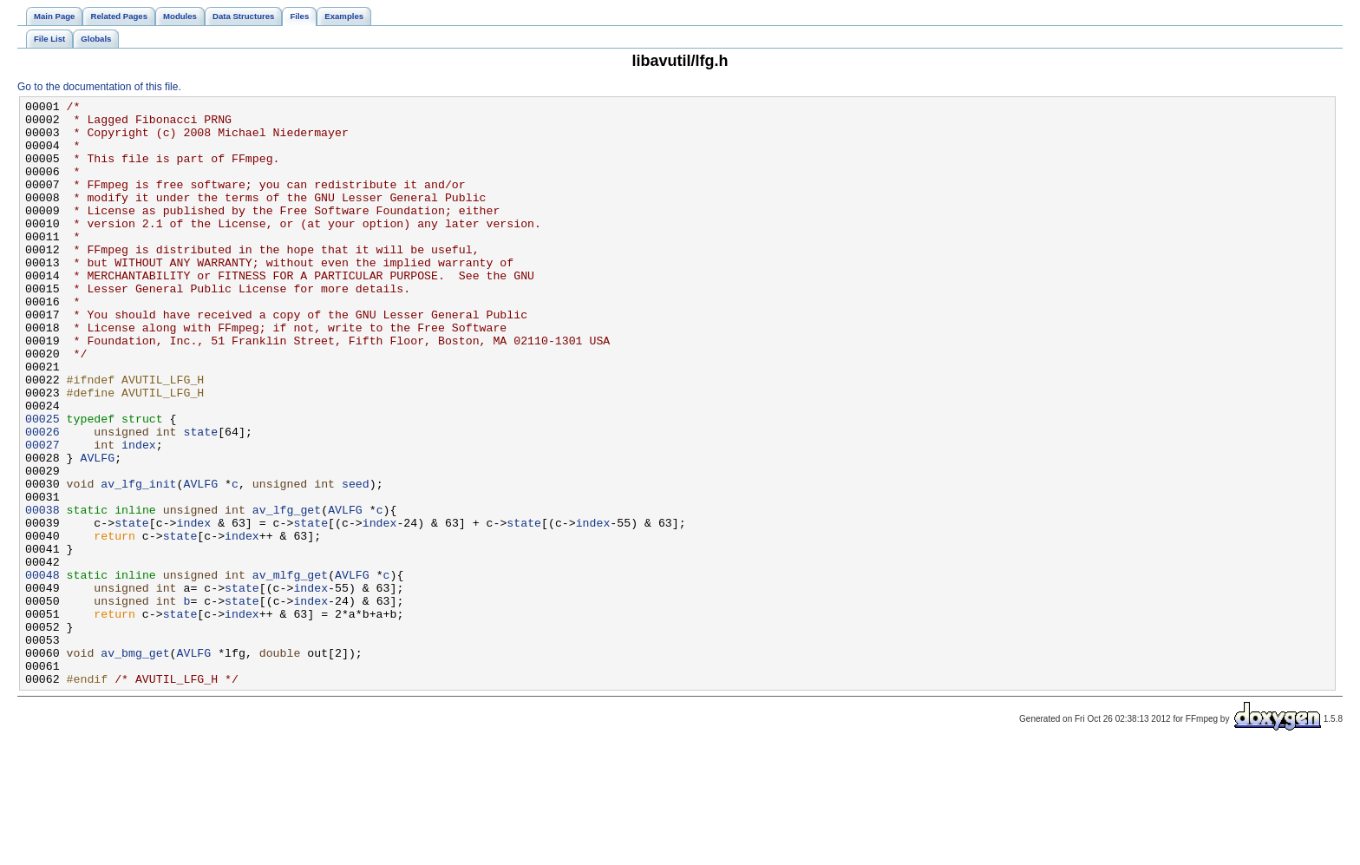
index (138, 514)
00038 (42, 592)
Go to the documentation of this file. (99, 87)
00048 (42, 670)
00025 (42, 483)
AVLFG (97, 530)
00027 (42, 514)
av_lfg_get (286, 592)
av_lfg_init (138, 561)
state (200, 499)
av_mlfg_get (290, 670)
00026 (42, 499)
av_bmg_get (135, 764)
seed (355, 561)
